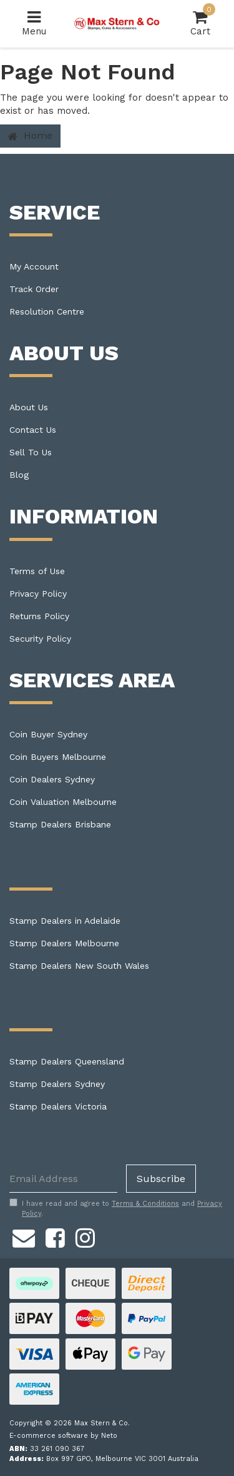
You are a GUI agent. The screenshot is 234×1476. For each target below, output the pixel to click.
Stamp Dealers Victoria (58, 1106)
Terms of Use (37, 571)
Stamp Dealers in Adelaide (64, 921)
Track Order (34, 289)
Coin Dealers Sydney (52, 779)
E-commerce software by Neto (63, 1436)
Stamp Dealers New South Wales (79, 966)
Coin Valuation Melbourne (63, 802)
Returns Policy (39, 616)
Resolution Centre (46, 311)
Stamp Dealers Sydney (57, 1084)
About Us (28, 407)
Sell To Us (30, 452)
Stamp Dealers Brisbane (60, 824)
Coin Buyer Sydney (48, 734)
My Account (34, 266)
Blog (19, 475)
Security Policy (40, 639)
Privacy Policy (38, 594)
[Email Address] (63, 1179)
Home (30, 135)
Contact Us (32, 430)
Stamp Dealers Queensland (66, 1061)
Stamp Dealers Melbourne (64, 943)
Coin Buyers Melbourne (57, 757)
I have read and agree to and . (115, 1208)
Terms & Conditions (145, 1204)
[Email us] (23, 1235)
